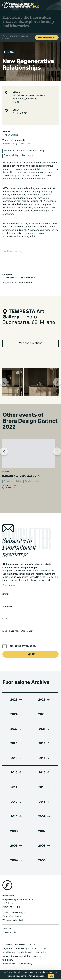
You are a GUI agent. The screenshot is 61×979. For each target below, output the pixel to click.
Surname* (7, 607)
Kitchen (21, 151)
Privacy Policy (9, 964)
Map (16, 102)
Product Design (37, 151)
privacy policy (28, 646)
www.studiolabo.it (14, 920)
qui (42, 976)
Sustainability (11, 155)
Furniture (9, 151)
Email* (5, 619)
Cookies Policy (25, 964)
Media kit (7, 929)
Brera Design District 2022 (17, 144)
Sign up (30, 654)
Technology (28, 155)
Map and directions (30, 343)
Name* (5, 594)
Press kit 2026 (9, 932)
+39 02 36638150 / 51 (15, 913)
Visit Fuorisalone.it (47, 38)
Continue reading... (13, 251)
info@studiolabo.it (15, 916)
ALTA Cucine (10, 135)
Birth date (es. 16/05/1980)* (17, 631)
